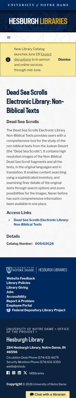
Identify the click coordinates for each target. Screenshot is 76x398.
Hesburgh (38, 21)
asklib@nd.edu (15, 366)
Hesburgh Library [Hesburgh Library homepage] (25, 339)
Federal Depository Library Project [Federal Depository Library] (36, 310)
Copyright (14, 384)
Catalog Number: (19, 244)
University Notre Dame (38, 5)
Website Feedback (20, 278)
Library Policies (18, 283)
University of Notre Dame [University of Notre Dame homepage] (30, 329)
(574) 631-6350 (50, 362)
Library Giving (17, 287)
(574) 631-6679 (48, 357)
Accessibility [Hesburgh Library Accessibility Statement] (16, 297)
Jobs (10, 292)
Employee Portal (19, 305)
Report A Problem (20, 301)
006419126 (44, 244)
